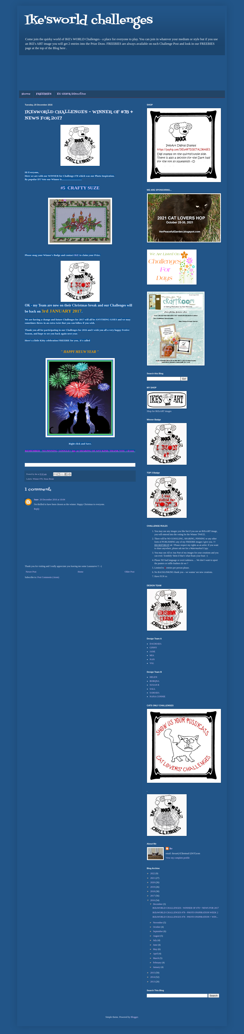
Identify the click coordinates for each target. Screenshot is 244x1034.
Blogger (134, 1017)
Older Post (129, 571)
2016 (153, 900)
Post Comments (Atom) (48, 577)
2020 (153, 882)
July (155, 940)
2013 (153, 981)
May (155, 949)
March (156, 958)
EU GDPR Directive (71, 94)
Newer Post (31, 571)
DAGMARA (155, 643)
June (155, 945)
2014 (153, 977)
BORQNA (154, 681)
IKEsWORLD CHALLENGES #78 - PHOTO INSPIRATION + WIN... (185, 917)
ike (170, 848)
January (157, 967)
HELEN (153, 677)
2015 (153, 972)
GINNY (153, 647)
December (158, 904)
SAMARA (154, 692)
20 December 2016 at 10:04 (52, 499)
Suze (36, 499)
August (156, 936)
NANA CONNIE (157, 696)
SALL (152, 689)
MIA (152, 655)
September (158, 931)
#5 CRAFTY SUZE (80, 187)
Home (26, 94)
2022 (153, 873)
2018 (153, 891)
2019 (153, 887)
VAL (152, 663)
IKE (76, 255)
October (157, 927)
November (158, 922)
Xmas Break (49, 479)
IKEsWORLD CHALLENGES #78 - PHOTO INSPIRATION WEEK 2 (185, 912)
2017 (153, 895)
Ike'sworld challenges (89, 20)
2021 (153, 878)
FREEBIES (43, 94)
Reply (36, 509)
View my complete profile (178, 857)
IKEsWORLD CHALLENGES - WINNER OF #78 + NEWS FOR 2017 (185, 908)
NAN (152, 659)
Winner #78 (38, 479)
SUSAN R (154, 685)
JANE (152, 651)
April (155, 953)
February (157, 962)
